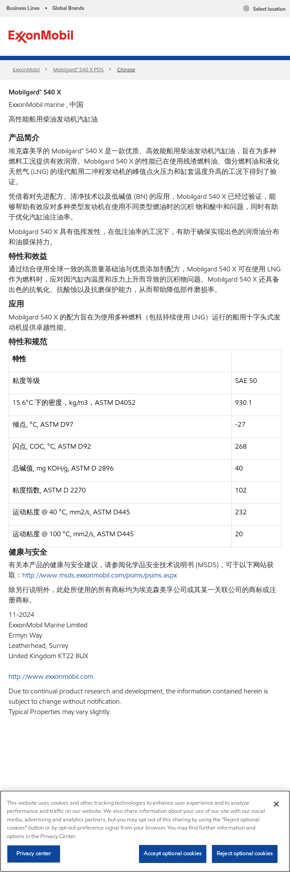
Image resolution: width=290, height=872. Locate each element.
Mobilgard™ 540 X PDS (78, 69)
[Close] (276, 804)
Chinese (126, 69)
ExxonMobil (26, 69)
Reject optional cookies (245, 853)
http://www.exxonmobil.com (51, 676)
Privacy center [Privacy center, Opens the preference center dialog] (33, 853)
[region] (145, 831)
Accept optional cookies (173, 853)
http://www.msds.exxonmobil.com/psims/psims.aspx (99, 575)
